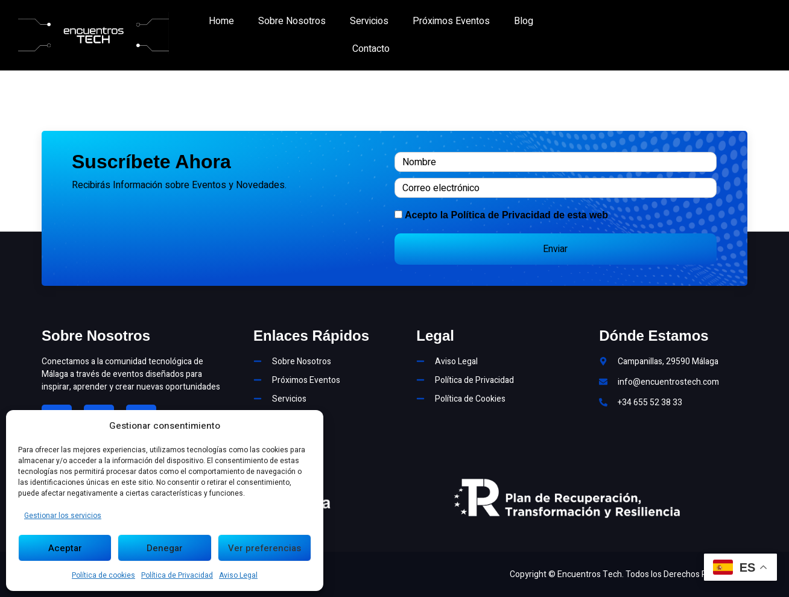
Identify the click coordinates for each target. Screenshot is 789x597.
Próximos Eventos (451, 21)
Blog (523, 21)
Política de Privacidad (177, 575)
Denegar (165, 548)
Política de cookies (103, 575)
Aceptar (65, 548)
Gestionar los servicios (62, 515)
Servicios (369, 21)
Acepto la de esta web (506, 215)
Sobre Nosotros (292, 21)
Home (221, 21)
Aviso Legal (238, 575)
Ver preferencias (264, 548)
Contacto (371, 49)
